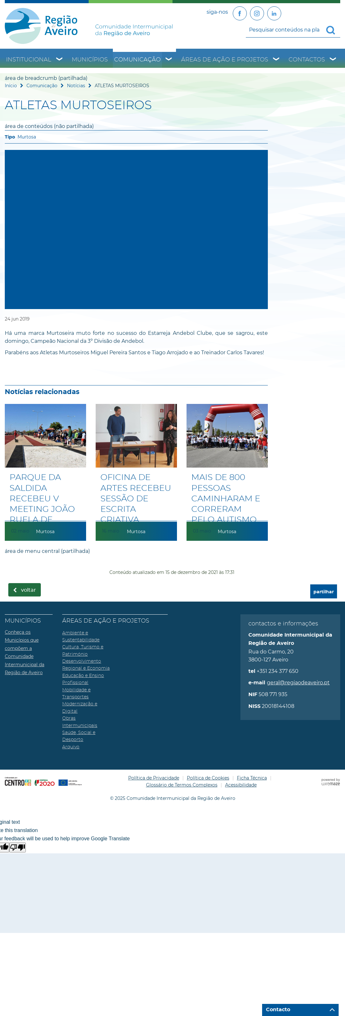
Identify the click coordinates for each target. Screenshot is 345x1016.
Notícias (76, 85)
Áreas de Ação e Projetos (224, 60)
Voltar (28, 590)
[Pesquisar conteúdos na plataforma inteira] (333, 30)
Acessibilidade (241, 785)
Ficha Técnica (252, 778)
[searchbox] (293, 30)
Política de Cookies (208, 778)
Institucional (28, 60)
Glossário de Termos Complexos (181, 785)
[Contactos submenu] (333, 60)
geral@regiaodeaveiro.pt (298, 683)
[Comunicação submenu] (169, 60)
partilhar (323, 591)
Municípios (90, 60)
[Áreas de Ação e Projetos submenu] (276, 60)
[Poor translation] (17, 847)
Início (11, 85)
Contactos (307, 60)
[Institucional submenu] (60, 60)
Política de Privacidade (153, 778)
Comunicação (137, 60)
